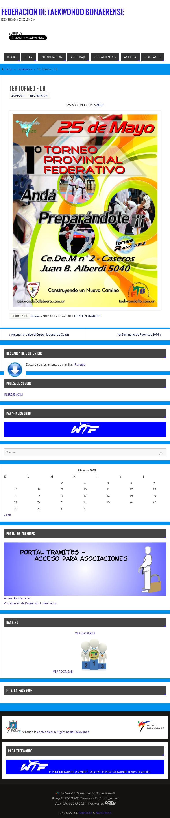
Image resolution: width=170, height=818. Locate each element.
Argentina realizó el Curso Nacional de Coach (39, 334)
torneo (35, 315)
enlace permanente (87, 315)
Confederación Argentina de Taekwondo (63, 732)
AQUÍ (99, 105)
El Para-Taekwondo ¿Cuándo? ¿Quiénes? (75, 772)
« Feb (7, 515)
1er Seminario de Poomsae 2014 (139, 334)
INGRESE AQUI (13, 394)
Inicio (9, 69)
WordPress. (104, 813)
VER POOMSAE (62, 672)
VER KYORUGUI (85, 633)
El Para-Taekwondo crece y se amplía (126, 772)
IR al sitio (79, 364)
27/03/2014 (18, 95)
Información (24, 69)
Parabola (85, 813)
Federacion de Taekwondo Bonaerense (62, 12)
